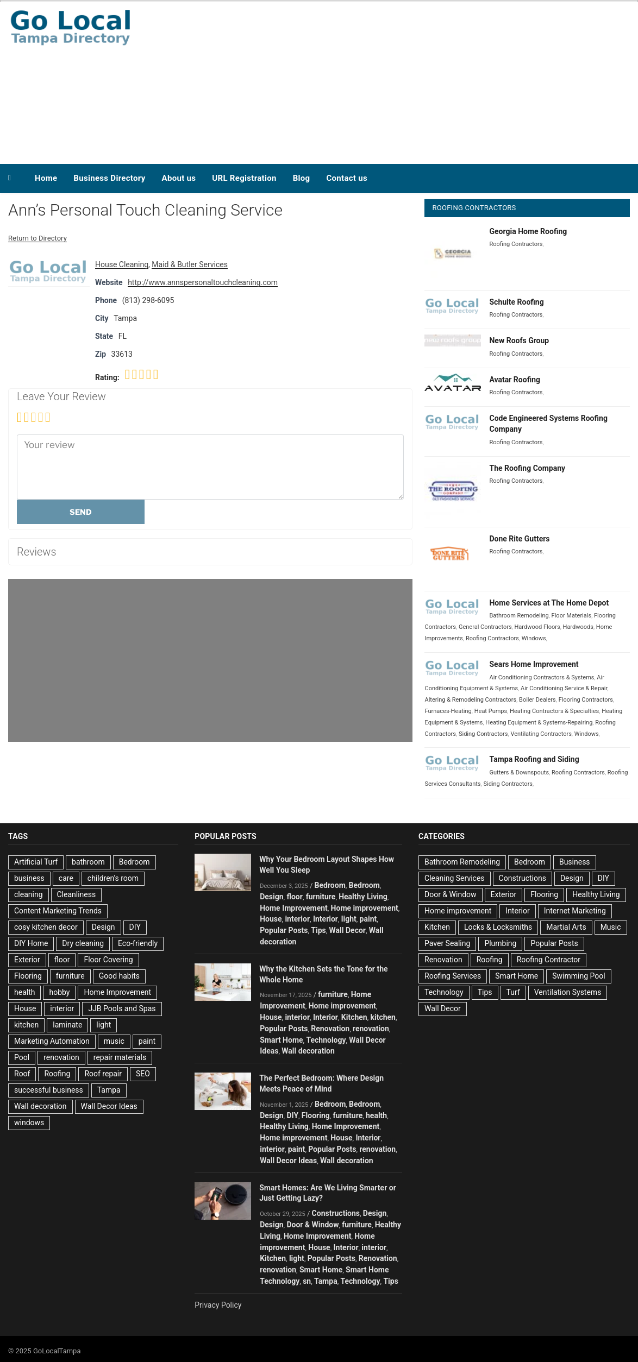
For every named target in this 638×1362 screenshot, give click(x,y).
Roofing (57, 1073)
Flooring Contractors (586, 699)
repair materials (119, 1057)
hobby (59, 992)
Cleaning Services (454, 878)
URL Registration (244, 178)
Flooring (28, 976)
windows (29, 1122)
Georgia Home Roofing (528, 231)
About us (179, 178)
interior (62, 1008)
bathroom (88, 861)
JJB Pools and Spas (121, 1008)
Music (611, 927)
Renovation (330, 1028)
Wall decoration (40, 1106)
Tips (318, 930)
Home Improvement (117, 992)
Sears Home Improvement (533, 664)
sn (307, 1281)
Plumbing (500, 943)
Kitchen (354, 1017)
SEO (143, 1073)
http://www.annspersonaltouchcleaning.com (203, 282)
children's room (113, 878)
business (29, 878)
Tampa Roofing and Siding (534, 759)
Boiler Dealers (537, 699)
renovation (61, 1057)
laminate (67, 1024)
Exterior (27, 959)
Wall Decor (347, 930)
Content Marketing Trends (58, 910)
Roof (22, 1073)
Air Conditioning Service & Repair (564, 688)
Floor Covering (108, 959)
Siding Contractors (483, 733)
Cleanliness (76, 894)
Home (46, 178)
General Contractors (485, 626)
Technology (326, 1040)
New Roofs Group (519, 340)
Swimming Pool (578, 976)
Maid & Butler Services (190, 264)
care (66, 878)
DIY (135, 927)
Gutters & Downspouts (519, 772)
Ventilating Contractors (540, 733)
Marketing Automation (52, 1041)
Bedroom (134, 861)
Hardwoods (578, 626)
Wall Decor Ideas (109, 1106)
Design (103, 927)
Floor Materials (572, 615)
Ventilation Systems (568, 992)
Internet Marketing (575, 910)
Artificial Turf (36, 861)
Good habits (119, 976)
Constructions (336, 1213)
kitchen (26, 1024)
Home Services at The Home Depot (549, 602)
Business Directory (109, 178)
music (114, 1041)
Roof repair (103, 1073)
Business (574, 861)
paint (147, 1041)
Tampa (109, 1090)
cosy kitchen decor (46, 927)
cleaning (28, 894)
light (103, 1024)
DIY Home (31, 943)
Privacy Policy (218, 1305)
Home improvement (364, 908)
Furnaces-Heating (447, 711)
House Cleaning (121, 264)
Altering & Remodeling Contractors (470, 699)
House (25, 1008)
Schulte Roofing (516, 302)
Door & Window (312, 1224)
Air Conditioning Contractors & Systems (541, 677)
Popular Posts (284, 930)
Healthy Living (363, 896)
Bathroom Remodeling (518, 615)
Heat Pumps (491, 711)
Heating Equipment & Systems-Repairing (538, 722)
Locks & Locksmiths (498, 927)
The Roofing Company (527, 468)
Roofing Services (452, 976)
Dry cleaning (83, 943)
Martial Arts (566, 927)
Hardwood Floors (537, 626)
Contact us (346, 178)
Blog (301, 178)
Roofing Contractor (548, 959)
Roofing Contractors (515, 244)
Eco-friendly (138, 943)
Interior (325, 919)
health (24, 992)
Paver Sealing (447, 943)
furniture (70, 976)
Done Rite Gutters (519, 538)
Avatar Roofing (514, 379)
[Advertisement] (421, 80)
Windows (534, 638)
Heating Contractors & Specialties (554, 711)
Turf (513, 992)
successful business (48, 1090)
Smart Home (281, 1040)
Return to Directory (37, 238)
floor (62, 959)
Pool (21, 1057)
